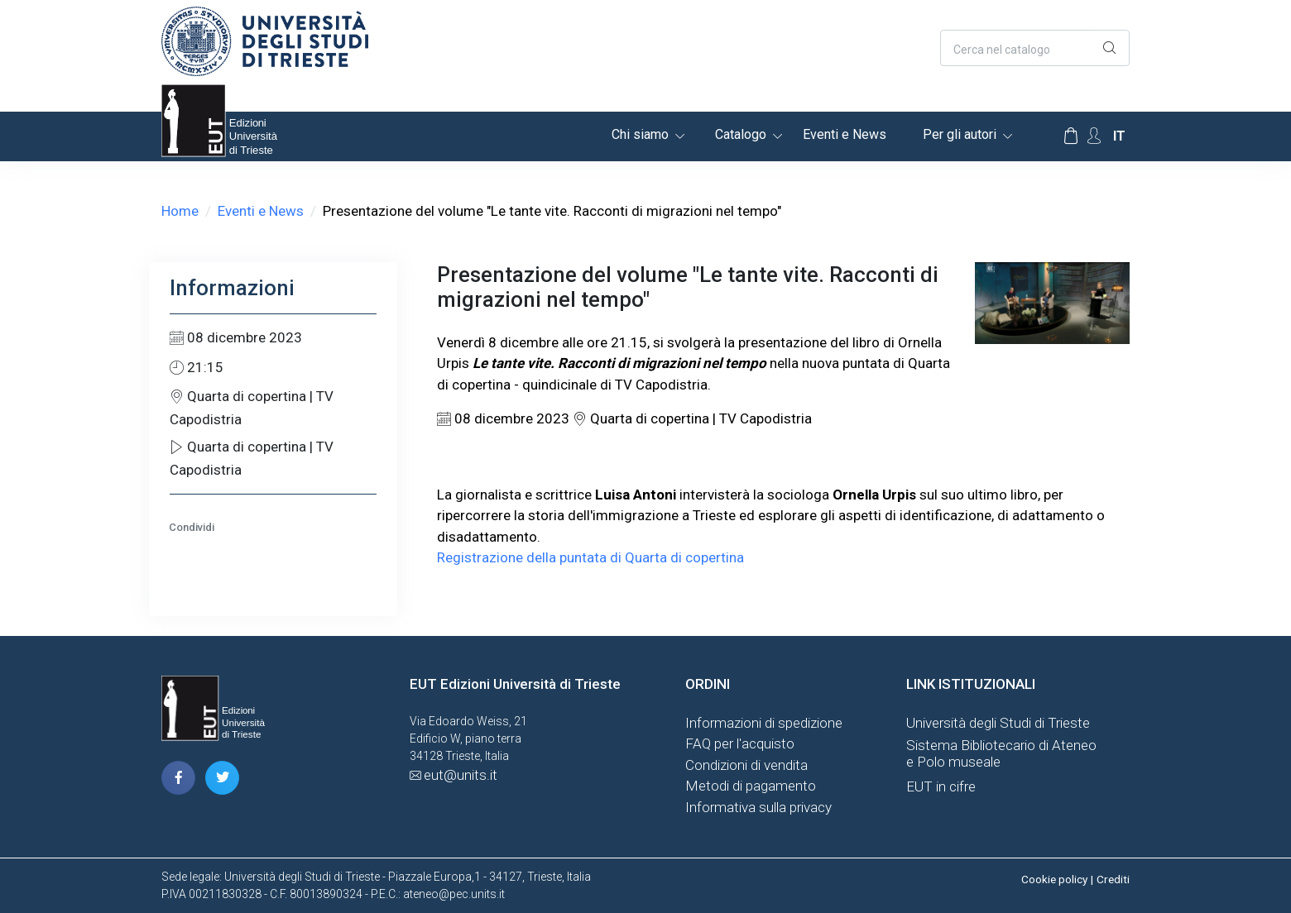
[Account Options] (1094, 136)
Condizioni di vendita (746, 765)
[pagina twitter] (222, 778)
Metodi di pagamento (750, 785)
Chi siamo (640, 134)
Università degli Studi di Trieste (998, 723)
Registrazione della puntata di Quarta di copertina (590, 557)
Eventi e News (844, 134)
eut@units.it (460, 775)
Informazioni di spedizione (763, 723)
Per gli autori (959, 134)
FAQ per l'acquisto (739, 743)
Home (180, 211)
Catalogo (740, 134)
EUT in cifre (941, 786)
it (1119, 136)
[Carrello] (1071, 136)
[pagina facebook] (178, 778)
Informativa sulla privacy (758, 807)
